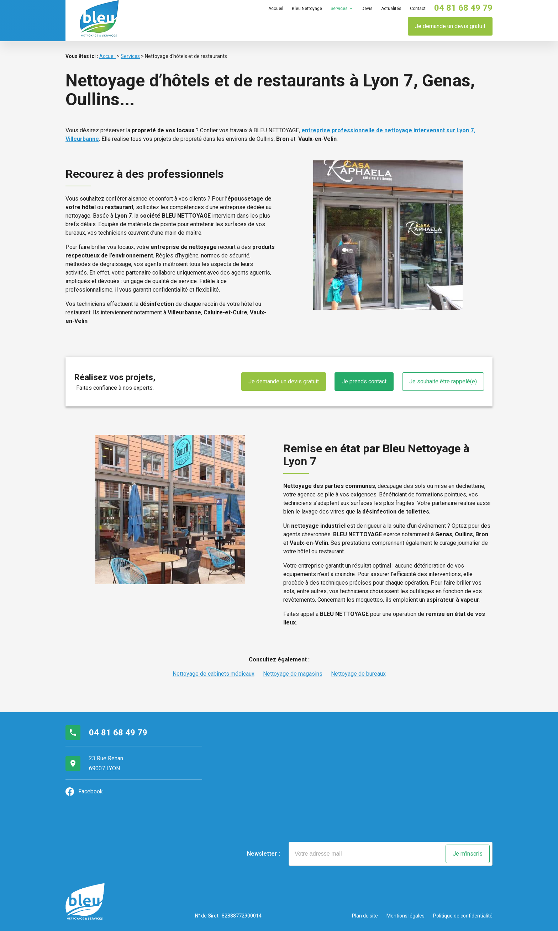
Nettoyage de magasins (292, 673)
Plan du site (365, 916)
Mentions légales (405, 916)
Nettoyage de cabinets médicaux (213, 673)
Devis (367, 8)
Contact (418, 8)
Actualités (391, 8)
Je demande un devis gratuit (450, 26)
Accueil (275, 8)
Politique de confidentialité (463, 916)
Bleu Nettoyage (307, 8)
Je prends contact (364, 381)
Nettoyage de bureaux (358, 673)
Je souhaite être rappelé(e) (443, 381)
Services (339, 8)
